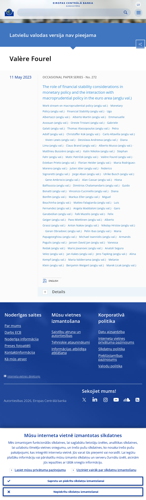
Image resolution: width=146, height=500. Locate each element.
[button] (138, 4)
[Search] (70, 12)
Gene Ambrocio (55, 180)
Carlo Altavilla (111, 134)
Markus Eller (77, 197)
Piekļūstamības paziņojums (110, 357)
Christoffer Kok (76, 134)
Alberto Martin (82, 117)
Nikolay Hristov (110, 225)
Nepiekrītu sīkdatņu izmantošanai (75, 491)
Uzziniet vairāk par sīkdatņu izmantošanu (106, 469)
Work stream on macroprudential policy (68, 105)
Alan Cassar (89, 180)
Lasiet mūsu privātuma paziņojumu (40, 469)
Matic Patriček (74, 157)
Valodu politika (110, 366)
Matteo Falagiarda (85, 202)
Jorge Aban (79, 174)
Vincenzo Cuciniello (81, 191)
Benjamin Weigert (77, 265)
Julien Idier (77, 168)
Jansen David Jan (79, 242)
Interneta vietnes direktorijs (23, 376)
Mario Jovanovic (78, 248)
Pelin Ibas (90, 231)
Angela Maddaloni (85, 208)
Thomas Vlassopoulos (81, 128)
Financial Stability (78, 111)
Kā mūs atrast (16, 359)
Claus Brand (74, 145)
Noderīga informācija (22, 339)
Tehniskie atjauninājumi (71, 342)
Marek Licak (113, 265)
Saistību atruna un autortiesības (66, 333)
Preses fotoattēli (18, 345)
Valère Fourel (109, 157)
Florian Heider (87, 162)
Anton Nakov (76, 225)
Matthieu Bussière (54, 151)
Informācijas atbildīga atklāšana (69, 351)
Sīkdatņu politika (111, 349)
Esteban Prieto (52, 162)
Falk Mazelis (82, 214)
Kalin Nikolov (91, 151)
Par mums (13, 325)
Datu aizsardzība (111, 331)
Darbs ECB (13, 332)
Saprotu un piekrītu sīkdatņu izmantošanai (76, 480)
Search (125, 12)
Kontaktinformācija (20, 352)
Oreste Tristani (80, 123)
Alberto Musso (108, 145)
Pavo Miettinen (77, 219)
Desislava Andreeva (90, 140)
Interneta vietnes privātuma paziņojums (116, 340)
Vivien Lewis (53, 140)
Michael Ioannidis (90, 237)
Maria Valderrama (79, 259)
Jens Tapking (104, 254)
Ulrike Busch (111, 174)
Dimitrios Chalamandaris (89, 185)
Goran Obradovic (56, 231)
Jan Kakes (73, 254)
